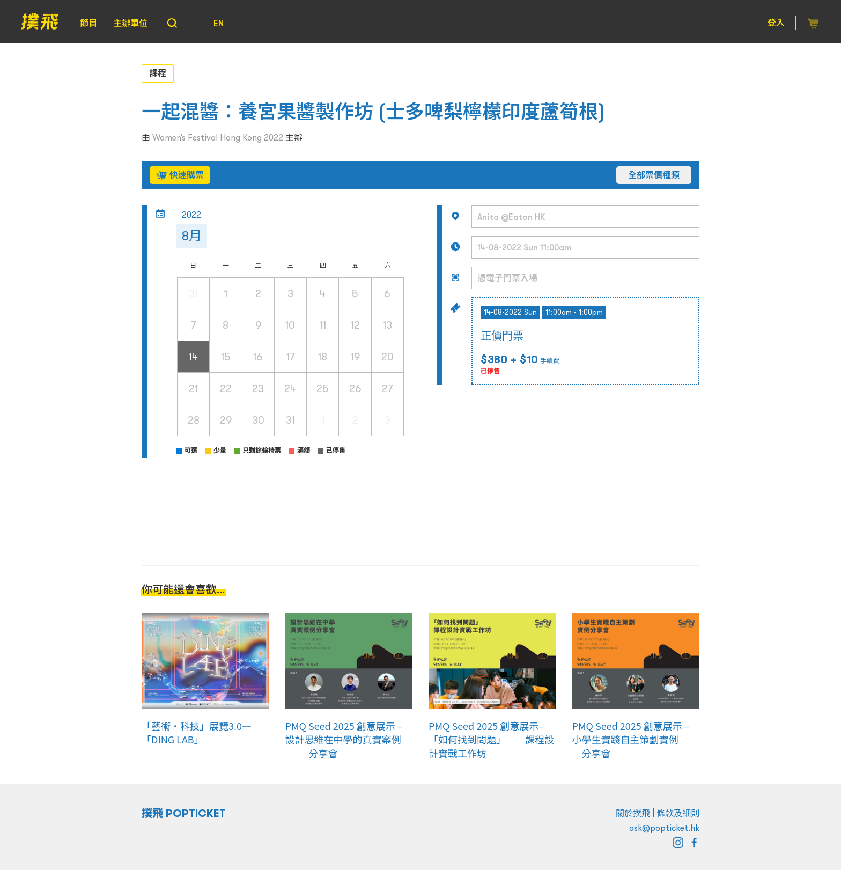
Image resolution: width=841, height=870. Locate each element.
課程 (157, 73)
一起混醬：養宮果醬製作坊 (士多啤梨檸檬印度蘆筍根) (374, 112)
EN (218, 23)
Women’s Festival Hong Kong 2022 (217, 137)
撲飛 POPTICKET (184, 813)
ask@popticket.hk (664, 827)
